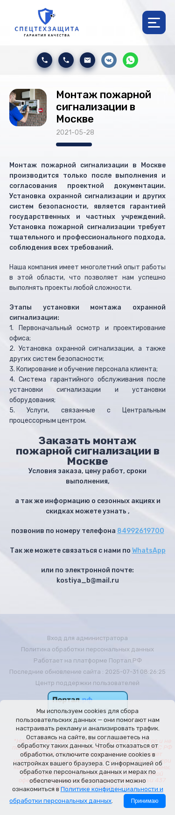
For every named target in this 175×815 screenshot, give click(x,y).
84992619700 (140, 531)
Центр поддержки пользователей (87, 682)
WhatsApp (149, 551)
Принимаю (144, 801)
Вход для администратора (87, 638)
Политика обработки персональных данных (87, 649)
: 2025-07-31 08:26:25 (134, 671)
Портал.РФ (125, 660)
